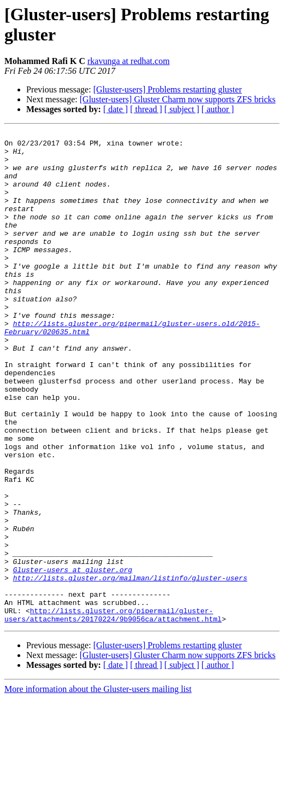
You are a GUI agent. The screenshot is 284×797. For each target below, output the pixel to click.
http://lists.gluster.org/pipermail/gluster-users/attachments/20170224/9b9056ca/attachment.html (113, 712)
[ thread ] (146, 109)
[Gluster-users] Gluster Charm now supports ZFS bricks (178, 99)
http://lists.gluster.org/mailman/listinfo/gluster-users (130, 668)
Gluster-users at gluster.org (72, 658)
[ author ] (218, 109)
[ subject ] (181, 109)
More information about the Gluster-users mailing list (98, 787)
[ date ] (115, 109)
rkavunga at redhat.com (128, 61)
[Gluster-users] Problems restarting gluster (167, 89)
